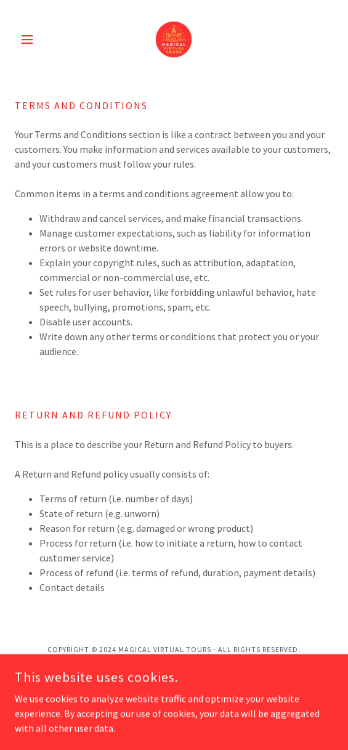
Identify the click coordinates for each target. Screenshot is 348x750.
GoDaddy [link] (197, 675)
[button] (39, 39)
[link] (173, 39)
